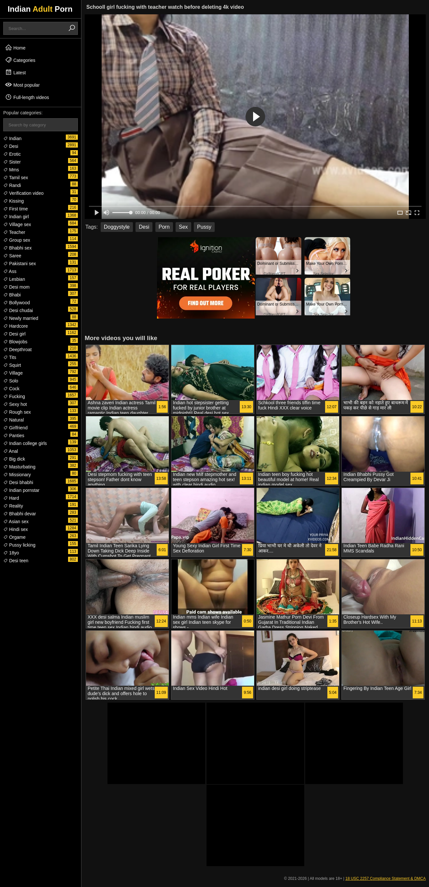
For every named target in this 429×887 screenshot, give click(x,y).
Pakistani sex (19, 263)
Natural (13, 419)
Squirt (12, 365)
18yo (11, 552)
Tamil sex (15, 177)
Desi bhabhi (18, 482)
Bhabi (12, 294)
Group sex (16, 240)
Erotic (12, 154)
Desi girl (14, 333)
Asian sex (16, 521)
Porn (164, 227)
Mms (11, 169)
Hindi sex (15, 529)
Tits (9, 357)
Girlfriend (15, 427)
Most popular (22, 84)
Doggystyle (117, 227)
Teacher (14, 232)
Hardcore (15, 326)
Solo (10, 380)
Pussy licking (19, 545)
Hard (11, 498)
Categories (20, 60)
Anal (10, 451)
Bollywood (16, 302)
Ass (9, 271)
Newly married (20, 318)
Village (13, 373)
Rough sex (17, 412)
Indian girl (16, 216)
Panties (13, 435)
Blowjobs (15, 341)
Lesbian (14, 279)
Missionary (17, 474)
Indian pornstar (21, 490)
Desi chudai (18, 310)
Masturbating (19, 466)
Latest (15, 72)
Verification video (23, 193)
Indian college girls (25, 443)
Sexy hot (15, 404)
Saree (12, 255)
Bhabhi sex (17, 247)
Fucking (14, 396)
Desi (10, 146)
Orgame (14, 537)
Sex (183, 227)
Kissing (13, 201)
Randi (12, 185)
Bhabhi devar (19, 513)
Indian (12, 138)
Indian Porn (39, 9)
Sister (12, 162)
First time (15, 208)
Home (15, 47)
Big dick (14, 459)
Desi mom (16, 287)
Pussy (204, 227)
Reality (13, 505)
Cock (11, 388)
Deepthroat (17, 349)
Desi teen (15, 560)
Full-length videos (27, 97)
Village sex (17, 224)
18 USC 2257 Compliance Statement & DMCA (385, 878)
